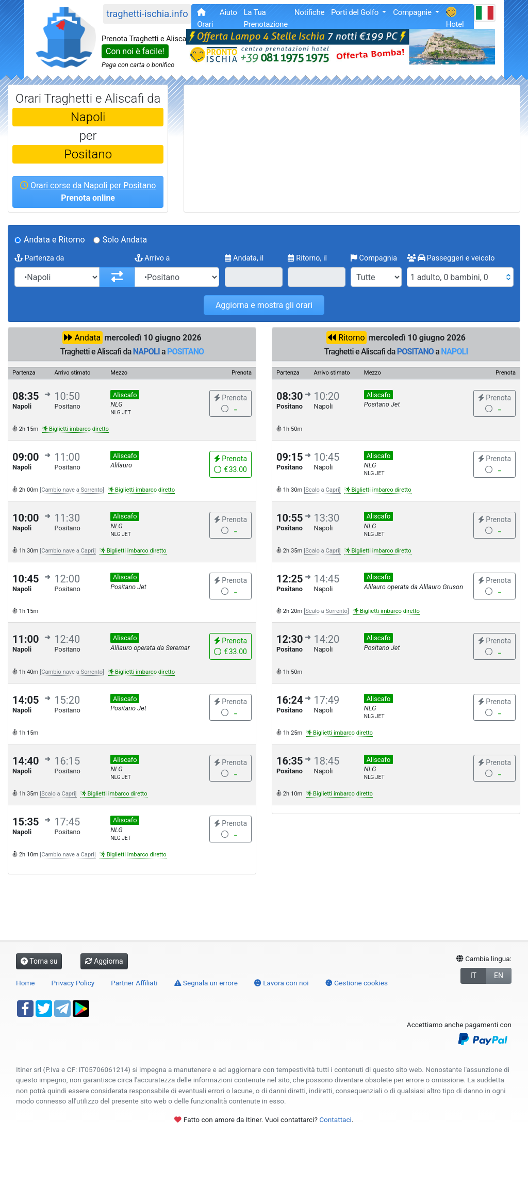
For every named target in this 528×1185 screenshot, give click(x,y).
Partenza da (39, 258)
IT (473, 975)
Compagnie (413, 12)
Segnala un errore (206, 983)
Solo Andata (125, 240)
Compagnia (374, 258)
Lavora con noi (281, 983)
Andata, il (244, 258)
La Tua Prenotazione (265, 18)
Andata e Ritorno (54, 240)
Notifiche (309, 12)
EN (498, 975)
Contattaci (335, 1119)
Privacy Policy (73, 983)
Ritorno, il (307, 258)
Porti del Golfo (355, 12)
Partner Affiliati (134, 983)
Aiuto (228, 12)
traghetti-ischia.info (147, 13)
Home (25, 983)
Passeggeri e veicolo (451, 258)
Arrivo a (152, 258)
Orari (205, 18)
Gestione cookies (356, 983)
